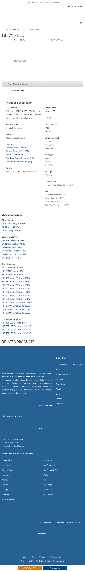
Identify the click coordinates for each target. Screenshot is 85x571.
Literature (60, 379)
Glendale (5, 494)
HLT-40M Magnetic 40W (12, 271)
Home (4, 29)
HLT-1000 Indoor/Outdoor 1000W (17, 302)
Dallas (46, 475)
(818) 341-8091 (75, 6)
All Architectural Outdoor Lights (69, 364)
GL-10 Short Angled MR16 (13, 223)
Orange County (8, 470)
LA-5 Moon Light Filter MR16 (14, 254)
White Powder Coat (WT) (17, 154)
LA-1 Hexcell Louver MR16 (13, 240)
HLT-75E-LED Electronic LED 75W (16, 333)
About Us (26, 557)
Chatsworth (48, 460)
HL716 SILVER (20, 40)
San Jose (46, 480)
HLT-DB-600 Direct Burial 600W (16, 313)
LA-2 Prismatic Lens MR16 (13, 244)
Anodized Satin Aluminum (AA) (20, 158)
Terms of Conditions (40, 557)
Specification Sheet (16, 90)
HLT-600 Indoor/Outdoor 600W (16, 295)
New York (6, 475)
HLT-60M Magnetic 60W (12, 274)
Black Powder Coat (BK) (16, 147)
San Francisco (49, 465)
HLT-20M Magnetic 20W (12, 267)
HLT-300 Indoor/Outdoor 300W (16, 288)
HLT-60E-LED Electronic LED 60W (16, 329)
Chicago (5, 489)
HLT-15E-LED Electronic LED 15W (16, 322)
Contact (59, 398)
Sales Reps (60, 384)
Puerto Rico (48, 489)
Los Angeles (7, 460)
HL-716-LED (34, 29)
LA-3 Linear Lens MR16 (12, 247)
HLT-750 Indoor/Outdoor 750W (16, 299)
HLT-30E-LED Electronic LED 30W (16, 326)
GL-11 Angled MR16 (10, 227)
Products (59, 369)
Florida (5, 484)
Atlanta (5, 480)
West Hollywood (9, 499)
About (58, 389)
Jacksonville (48, 494)
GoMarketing (58, 561)
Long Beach (7, 465)
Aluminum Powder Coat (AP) (19, 161)
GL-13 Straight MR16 (11, 230)
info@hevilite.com (16, 446)
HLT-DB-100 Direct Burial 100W (16, 306)
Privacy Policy (56, 557)
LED (26, 29)
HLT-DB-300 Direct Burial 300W (16, 309)
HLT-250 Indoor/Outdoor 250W (16, 285)
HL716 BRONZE (56, 40)
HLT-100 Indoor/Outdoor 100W (16, 278)
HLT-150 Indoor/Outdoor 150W (16, 281)
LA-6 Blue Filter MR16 (11, 257)
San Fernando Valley (51, 470)
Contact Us (55, 568)
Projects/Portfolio (63, 374)
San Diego (47, 484)
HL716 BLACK (20, 61)
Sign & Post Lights (16, 29)
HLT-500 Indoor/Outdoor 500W (16, 292)
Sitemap (59, 403)
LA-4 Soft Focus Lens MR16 (14, 250)
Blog (58, 394)
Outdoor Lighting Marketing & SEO (35, 561)
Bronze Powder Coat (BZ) (17, 151)
